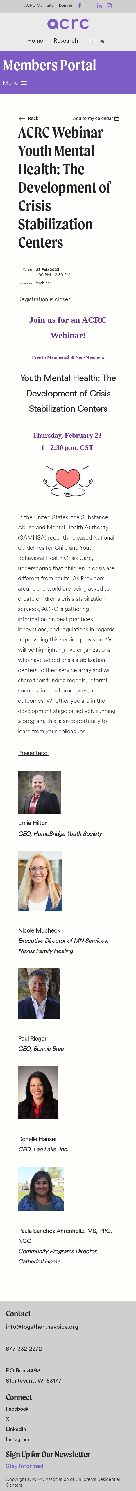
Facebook (17, 1408)
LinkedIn (16, 1429)
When (27, 270)
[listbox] (97, 118)
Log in (103, 41)
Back (33, 118)
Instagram (17, 1439)
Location (25, 283)
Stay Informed (25, 1466)
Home (35, 41)
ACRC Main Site (38, 5)
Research (65, 41)
